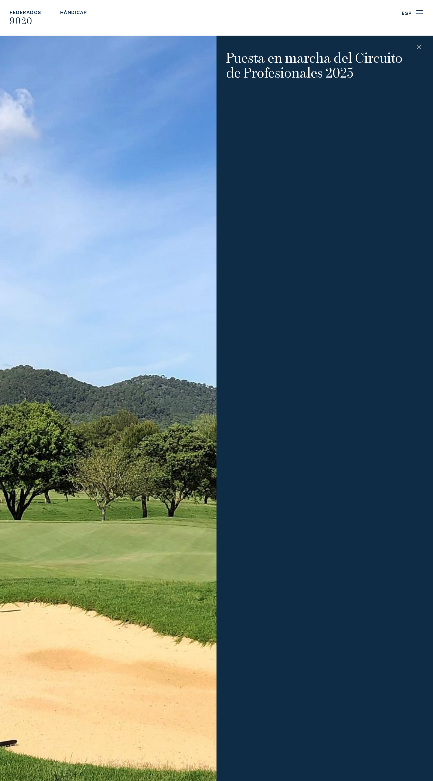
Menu (419, 13)
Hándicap (73, 12)
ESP (407, 13)
